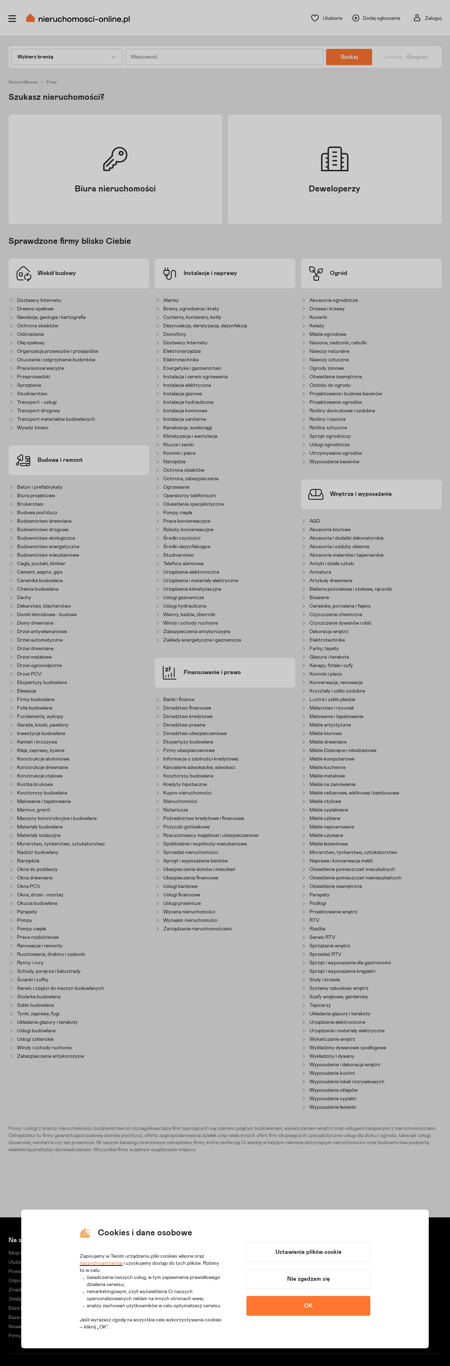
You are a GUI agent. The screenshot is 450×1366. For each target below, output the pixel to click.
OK (308, 1306)
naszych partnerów (101, 1263)
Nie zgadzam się (308, 1279)
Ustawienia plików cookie (308, 1252)
